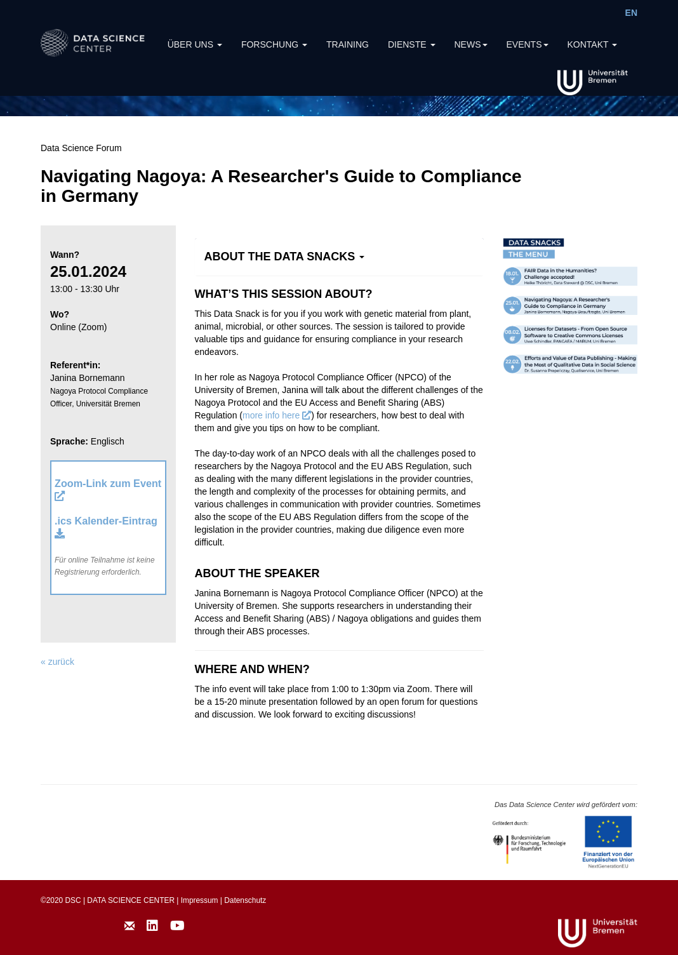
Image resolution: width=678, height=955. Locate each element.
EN (631, 13)
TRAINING (347, 44)
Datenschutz (245, 900)
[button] (284, 256)
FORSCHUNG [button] (274, 44)
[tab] (339, 257)
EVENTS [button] (527, 44)
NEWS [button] (471, 44)
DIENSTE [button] (411, 44)
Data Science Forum (81, 148)
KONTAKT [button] (593, 44)
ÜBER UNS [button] (195, 44)
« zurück (57, 662)
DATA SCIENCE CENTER (131, 900)
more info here (277, 415)
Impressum (199, 900)
